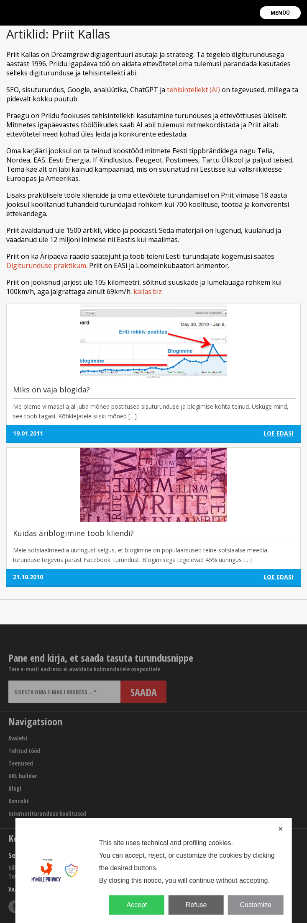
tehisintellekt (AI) (193, 89)
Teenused (20, 763)
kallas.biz (147, 291)
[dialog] (153, 870)
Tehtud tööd (24, 751)
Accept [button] (136, 904)
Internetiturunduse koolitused (47, 813)
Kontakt (18, 801)
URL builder (22, 776)
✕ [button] (280, 829)
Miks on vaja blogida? (51, 389)
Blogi (14, 788)
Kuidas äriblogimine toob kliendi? (73, 533)
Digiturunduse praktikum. (46, 265)
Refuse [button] (196, 904)
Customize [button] (255, 904)
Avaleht (18, 738)
